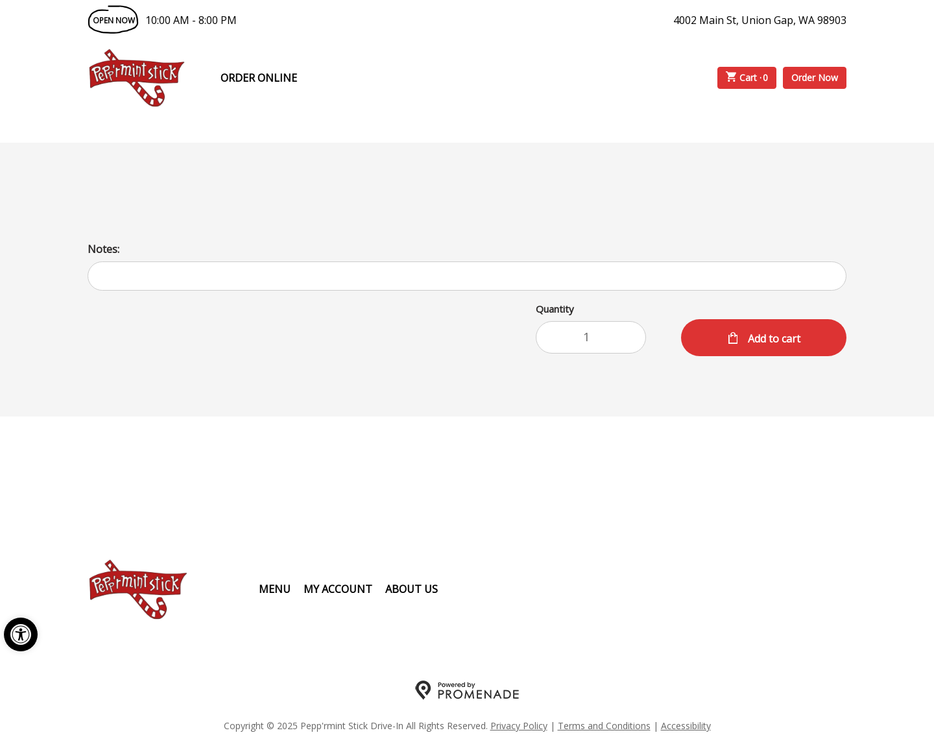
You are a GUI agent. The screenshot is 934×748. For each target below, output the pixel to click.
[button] (20, 634)
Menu (275, 589)
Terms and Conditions (604, 725)
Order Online (259, 78)
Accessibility (686, 725)
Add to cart (772, 339)
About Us (411, 589)
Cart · (747, 77)
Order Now (814, 77)
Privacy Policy (518, 725)
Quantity (555, 308)
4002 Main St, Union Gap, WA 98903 (759, 20)
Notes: (103, 249)
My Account (338, 589)
